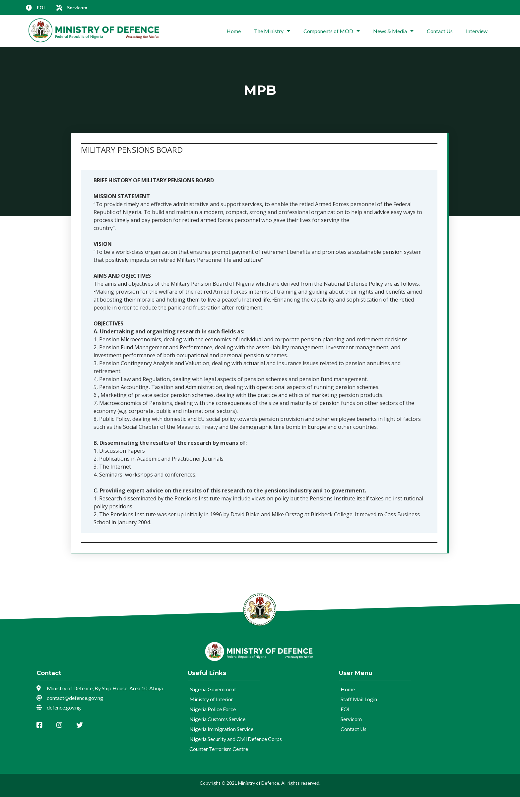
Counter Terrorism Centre (218, 749)
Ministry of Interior (211, 699)
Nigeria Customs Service (217, 719)
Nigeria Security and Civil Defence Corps (235, 739)
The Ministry (272, 31)
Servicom (351, 719)
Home (234, 31)
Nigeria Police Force (212, 709)
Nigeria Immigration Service (221, 729)
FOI (345, 709)
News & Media (393, 31)
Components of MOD (331, 31)
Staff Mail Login (359, 699)
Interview (476, 31)
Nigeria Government (212, 689)
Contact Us (440, 31)
